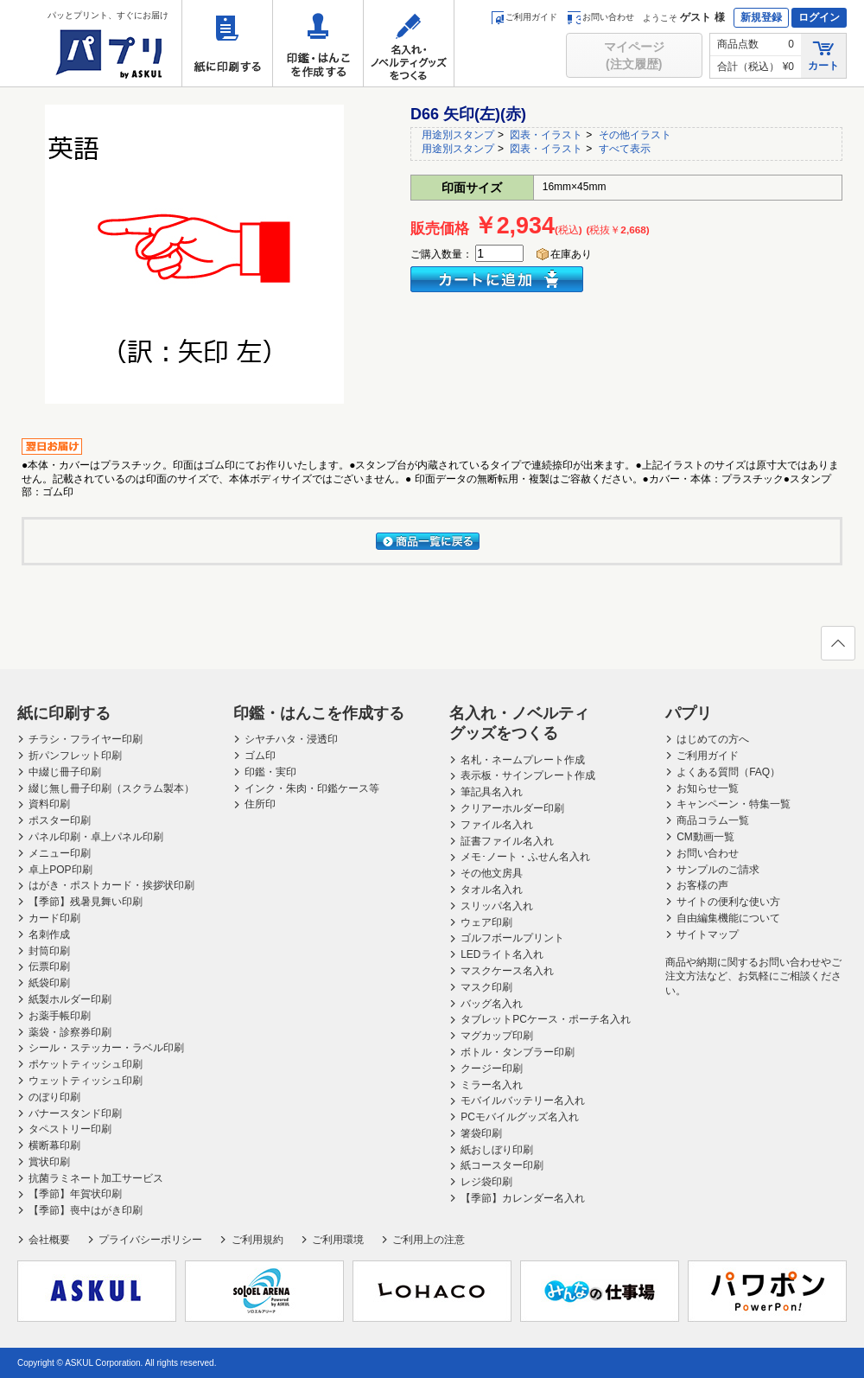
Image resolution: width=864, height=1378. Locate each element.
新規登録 (761, 17)
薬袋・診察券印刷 (70, 1032)
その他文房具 (492, 873)
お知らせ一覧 (708, 788)
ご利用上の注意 (428, 1240)
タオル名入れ (492, 890)
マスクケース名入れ (507, 971)
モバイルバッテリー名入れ (523, 1100)
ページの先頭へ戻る (837, 648)
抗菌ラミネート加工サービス (96, 1178)
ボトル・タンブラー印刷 (518, 1052)
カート (823, 55)
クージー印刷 (492, 1068)
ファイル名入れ (497, 825)
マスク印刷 (486, 987)
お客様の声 (702, 885)
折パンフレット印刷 (75, 756)
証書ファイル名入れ (507, 841)
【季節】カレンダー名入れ (523, 1198)
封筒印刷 (49, 951)
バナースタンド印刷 (75, 1113)
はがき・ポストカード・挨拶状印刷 (111, 885)
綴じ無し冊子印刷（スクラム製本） (111, 788)
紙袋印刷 (49, 983)
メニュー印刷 (60, 853)
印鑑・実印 (270, 772)
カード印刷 (54, 918)
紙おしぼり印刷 (497, 1150)
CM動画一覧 (705, 837)
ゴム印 (260, 756)
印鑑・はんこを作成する (318, 43)
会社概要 (49, 1240)
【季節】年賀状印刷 (75, 1194)
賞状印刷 (49, 1162)
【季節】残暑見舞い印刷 (86, 902)
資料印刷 (49, 804)
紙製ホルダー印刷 (70, 999)
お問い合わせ (601, 17)
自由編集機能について (728, 918)
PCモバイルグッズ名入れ (520, 1117)
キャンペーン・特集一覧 (734, 804)
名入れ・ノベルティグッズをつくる (409, 43)
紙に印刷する (227, 43)
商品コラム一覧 (713, 820)
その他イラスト (635, 135)
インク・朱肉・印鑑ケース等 (312, 788)
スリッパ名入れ (497, 906)
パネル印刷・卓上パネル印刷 (96, 837)
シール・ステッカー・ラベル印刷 (106, 1048)
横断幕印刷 (54, 1145)
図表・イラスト (546, 135)
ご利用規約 (257, 1240)
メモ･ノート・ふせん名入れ (525, 857)
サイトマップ (708, 934)
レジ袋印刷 (486, 1182)
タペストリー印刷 (70, 1129)
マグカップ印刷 (497, 1036)
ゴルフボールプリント (512, 938)
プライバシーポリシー (150, 1240)
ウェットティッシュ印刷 (86, 1081)
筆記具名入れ (492, 792)
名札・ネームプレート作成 (523, 760)
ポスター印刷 (60, 820)
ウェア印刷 (486, 922)
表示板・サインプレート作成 (528, 775)
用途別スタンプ (458, 135)
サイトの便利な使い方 (728, 902)
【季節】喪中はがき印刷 (86, 1210)
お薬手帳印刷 (60, 1016)
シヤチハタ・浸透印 (291, 739)
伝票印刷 (49, 966)
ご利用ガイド (524, 17)
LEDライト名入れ (502, 954)
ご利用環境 (338, 1240)
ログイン (819, 17)
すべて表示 (625, 149)
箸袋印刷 (481, 1133)
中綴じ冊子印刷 (65, 772)
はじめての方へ (713, 739)
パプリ (688, 713)
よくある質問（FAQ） (728, 772)
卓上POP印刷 (60, 870)
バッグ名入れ (492, 1004)
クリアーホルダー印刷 (512, 808)
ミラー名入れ (492, 1085)
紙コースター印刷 (502, 1165)
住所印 (260, 804)
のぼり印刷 (54, 1097)
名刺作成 (49, 934)
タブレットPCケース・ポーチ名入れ (546, 1019)
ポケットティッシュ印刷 (86, 1064)
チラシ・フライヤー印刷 (86, 739)
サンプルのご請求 (718, 870)
